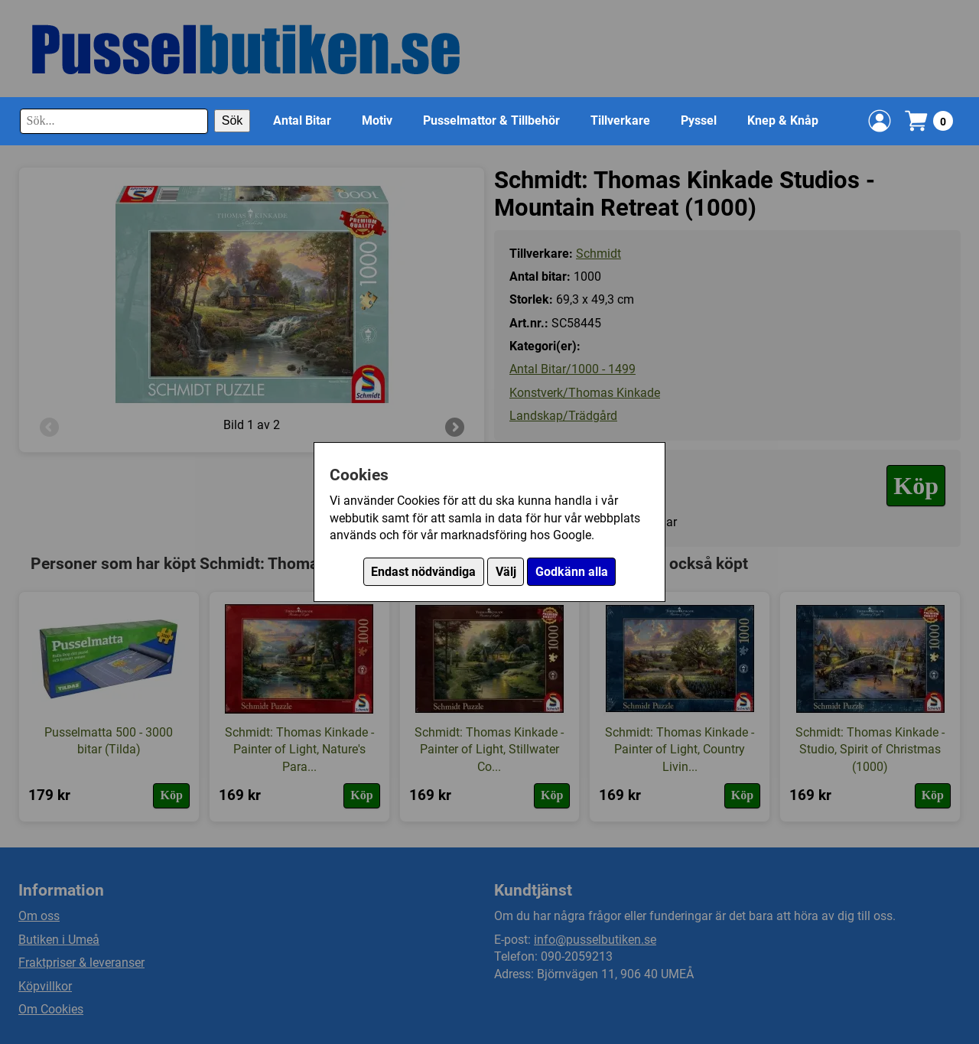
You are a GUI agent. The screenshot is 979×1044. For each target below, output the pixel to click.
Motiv (377, 120)
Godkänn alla (571, 571)
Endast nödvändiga (423, 571)
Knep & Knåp (782, 120)
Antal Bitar (302, 120)
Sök (232, 120)
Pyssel (699, 120)
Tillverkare (620, 120)
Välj (506, 571)
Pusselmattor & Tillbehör (491, 120)
